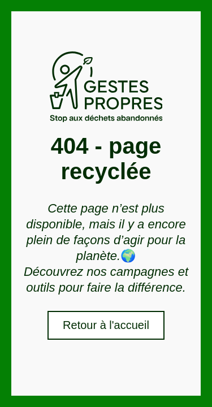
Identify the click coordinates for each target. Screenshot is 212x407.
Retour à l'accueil (106, 325)
